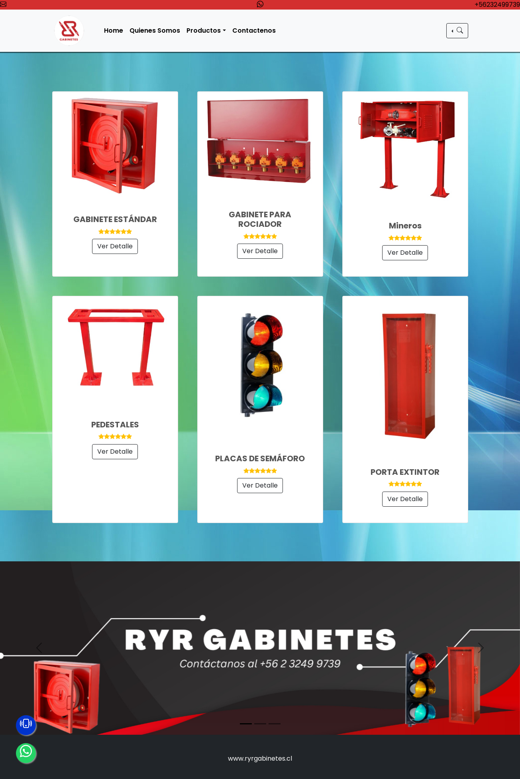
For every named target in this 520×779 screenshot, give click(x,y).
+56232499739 (497, 4)
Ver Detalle (115, 246)
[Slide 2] (260, 723)
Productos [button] (204, 30)
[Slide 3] (275, 723)
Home (114, 30)
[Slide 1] (246, 723)
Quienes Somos (155, 30)
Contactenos (254, 30)
